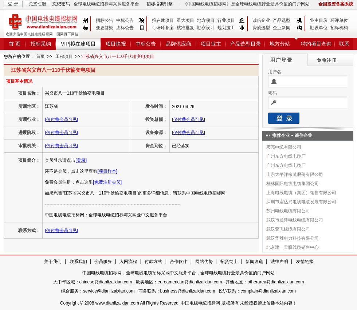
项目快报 (116, 44)
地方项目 (206, 20)
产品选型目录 (245, 44)
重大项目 (185, 20)
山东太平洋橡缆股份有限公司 (294, 174)
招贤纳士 (229, 261)
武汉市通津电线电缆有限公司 (294, 220)
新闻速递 (254, 261)
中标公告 (125, 20)
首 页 (14, 44)
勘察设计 (206, 27)
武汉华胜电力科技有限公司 (292, 238)
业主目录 (318, 20)
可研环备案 (163, 27)
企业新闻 (281, 27)
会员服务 (103, 261)
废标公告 (125, 27)
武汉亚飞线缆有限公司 (288, 229)
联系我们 (78, 261)
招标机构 (339, 27)
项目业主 (211, 44)
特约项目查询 (316, 44)
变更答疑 (104, 27)
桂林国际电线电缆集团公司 (292, 183)
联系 (344, 44)
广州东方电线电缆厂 (286, 156)
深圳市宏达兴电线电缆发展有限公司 (301, 201)
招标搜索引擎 (159, 4)
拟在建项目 (163, 20)
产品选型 (281, 20)
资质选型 (261, 27)
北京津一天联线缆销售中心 (292, 247)
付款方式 (153, 261)
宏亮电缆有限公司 (283, 147)
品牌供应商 (178, 44)
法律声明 (279, 261)
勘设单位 (318, 27)
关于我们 (53, 261)
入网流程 (128, 261)
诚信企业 (261, 20)
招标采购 (41, 44)
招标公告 (104, 20)
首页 (40, 56)
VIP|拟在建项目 (78, 44)
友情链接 (305, 261)
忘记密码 (61, 4)
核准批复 (185, 27)
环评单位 (339, 20)
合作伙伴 (178, 261)
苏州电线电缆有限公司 (288, 210)
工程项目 (64, 56)
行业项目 (226, 20)
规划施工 (226, 27)
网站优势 (204, 261)
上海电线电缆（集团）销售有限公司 (301, 192)
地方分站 (280, 44)
